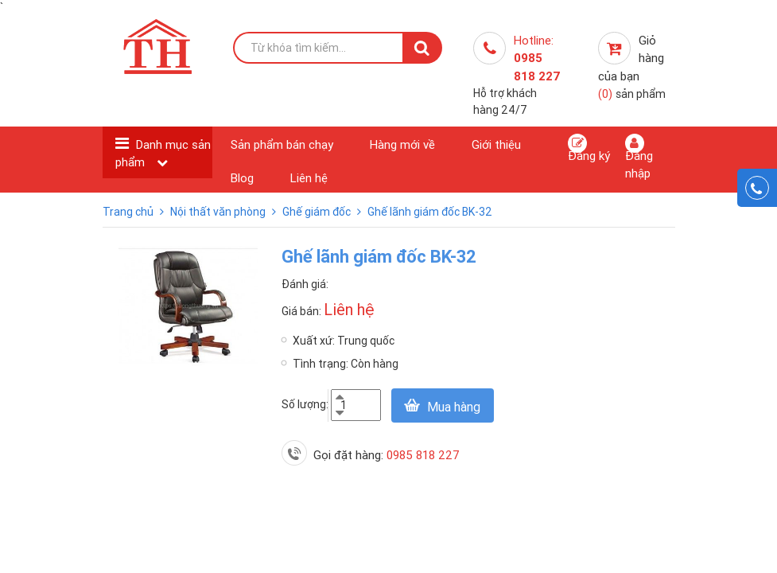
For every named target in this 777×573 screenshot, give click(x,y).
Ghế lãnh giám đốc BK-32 (429, 212)
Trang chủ (129, 212)
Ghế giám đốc (317, 212)
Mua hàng (453, 407)
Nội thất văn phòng (219, 212)
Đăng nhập (639, 157)
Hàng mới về (402, 144)
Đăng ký (589, 148)
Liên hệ (309, 177)
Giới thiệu (496, 144)
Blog (242, 177)
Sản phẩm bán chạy (282, 144)
